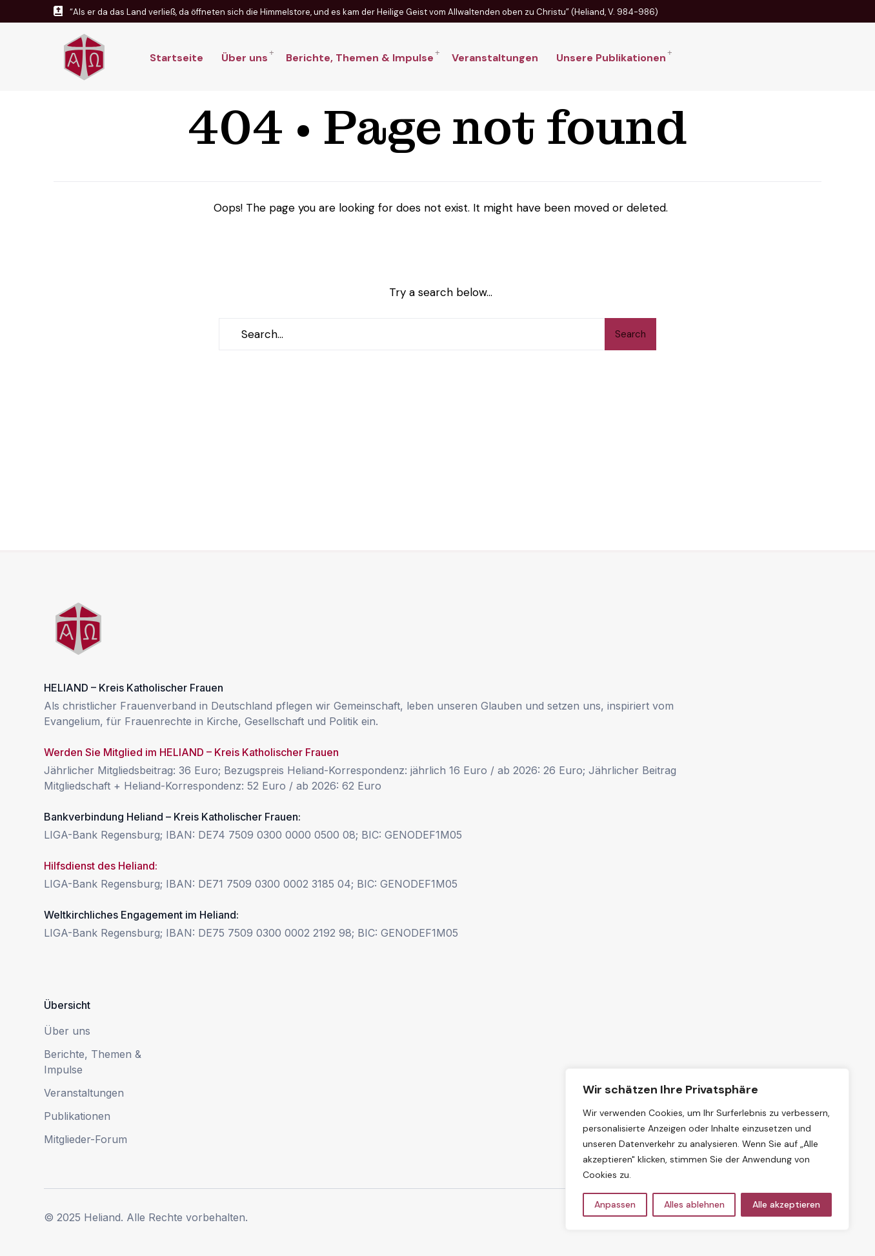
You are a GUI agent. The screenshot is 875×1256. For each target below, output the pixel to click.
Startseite (176, 58)
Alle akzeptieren (786, 1204)
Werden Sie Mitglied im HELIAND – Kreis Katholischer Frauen (191, 752)
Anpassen (615, 1204)
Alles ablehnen (694, 1204)
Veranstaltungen (495, 58)
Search (630, 334)
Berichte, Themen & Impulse (360, 58)
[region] (707, 1149)
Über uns (244, 58)
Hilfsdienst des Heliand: (100, 865)
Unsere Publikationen (611, 58)
